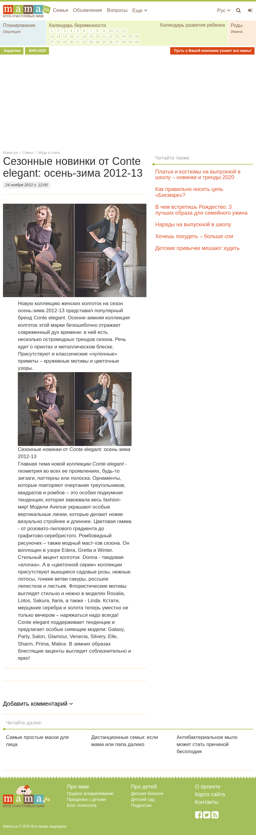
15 (65, 36)
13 (51, 36)
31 (78, 42)
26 (136, 36)
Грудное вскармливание (90, 793)
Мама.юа (10, 153)
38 (123, 42)
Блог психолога (82, 805)
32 (84, 42)
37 (117, 42)
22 (110, 36)
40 (136, 42)
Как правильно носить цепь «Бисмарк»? (189, 192)
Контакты (207, 802)
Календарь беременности (77, 25)
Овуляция (11, 31)
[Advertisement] (128, 102)
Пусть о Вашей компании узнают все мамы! (212, 51)
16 (71, 36)
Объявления (87, 10)
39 (130, 42)
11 (117, 31)
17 (78, 36)
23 (117, 36)
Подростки (141, 805)
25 (130, 36)
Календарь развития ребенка (192, 25)
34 (97, 42)
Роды (236, 25)
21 (104, 36)
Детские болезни (147, 793)
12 (123, 31)
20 (97, 36)
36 (110, 42)
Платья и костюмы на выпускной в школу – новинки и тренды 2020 (198, 175)
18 (84, 36)
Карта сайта (210, 794)
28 (58, 42)
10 (110, 31)
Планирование (19, 25)
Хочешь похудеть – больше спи (194, 236)
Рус (223, 10)
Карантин (11, 51)
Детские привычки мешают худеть (197, 248)
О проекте (208, 787)
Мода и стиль (49, 153)
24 (123, 36)
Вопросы (117, 10)
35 (104, 42)
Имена (237, 31)
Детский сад (142, 799)
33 (91, 42)
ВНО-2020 (37, 51)
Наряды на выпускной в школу (193, 224)
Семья (60, 10)
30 (71, 42)
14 (58, 36)
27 (51, 42)
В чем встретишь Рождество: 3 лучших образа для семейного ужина (201, 210)
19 (91, 36)
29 (65, 42)
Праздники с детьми (86, 799)
